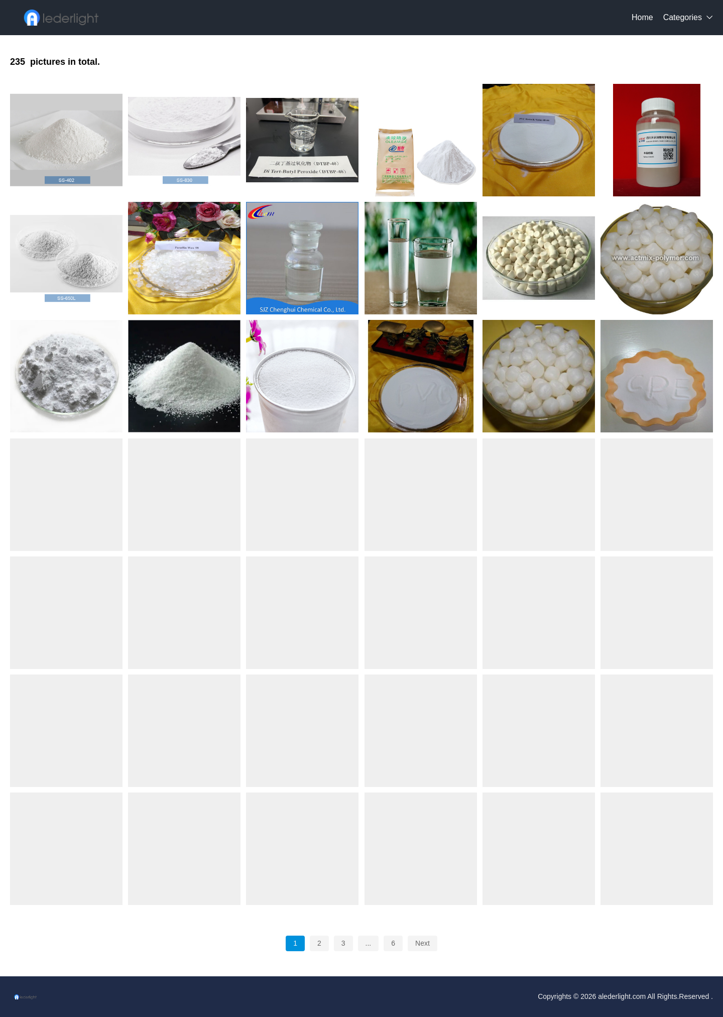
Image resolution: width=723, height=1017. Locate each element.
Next (422, 943)
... (369, 943)
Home (642, 17)
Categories (682, 17)
